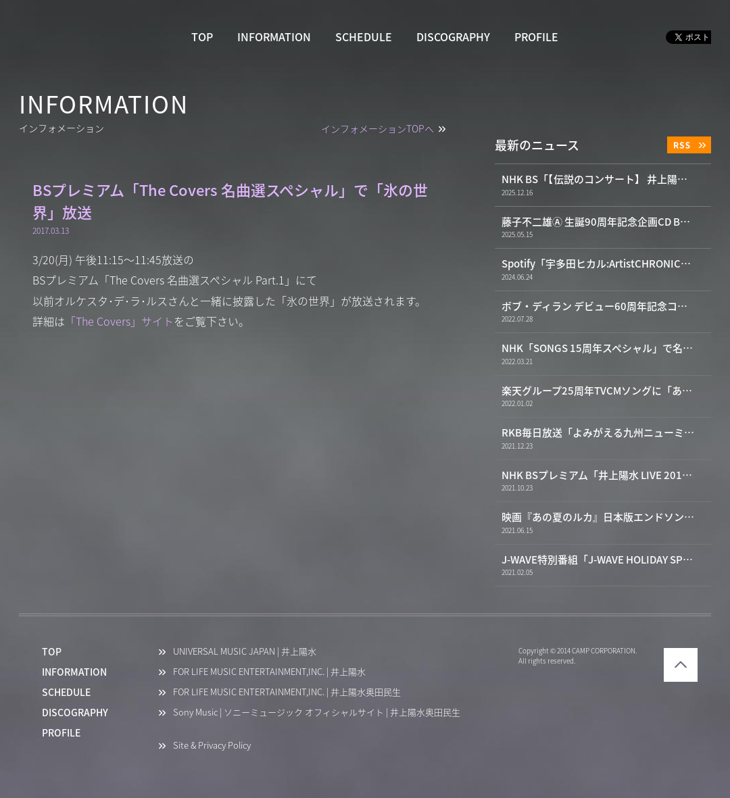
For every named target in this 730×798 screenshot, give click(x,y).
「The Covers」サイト (119, 321)
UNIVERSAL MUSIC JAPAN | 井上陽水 (244, 651)
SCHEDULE (363, 37)
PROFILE (536, 37)
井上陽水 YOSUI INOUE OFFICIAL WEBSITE (83, 38)
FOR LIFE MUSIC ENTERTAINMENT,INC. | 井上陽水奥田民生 (287, 692)
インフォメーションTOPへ (377, 129)
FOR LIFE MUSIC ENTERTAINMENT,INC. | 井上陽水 (269, 672)
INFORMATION (274, 37)
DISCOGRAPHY (453, 37)
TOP (202, 37)
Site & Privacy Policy (212, 745)
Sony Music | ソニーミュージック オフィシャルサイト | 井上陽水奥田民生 (316, 712)
